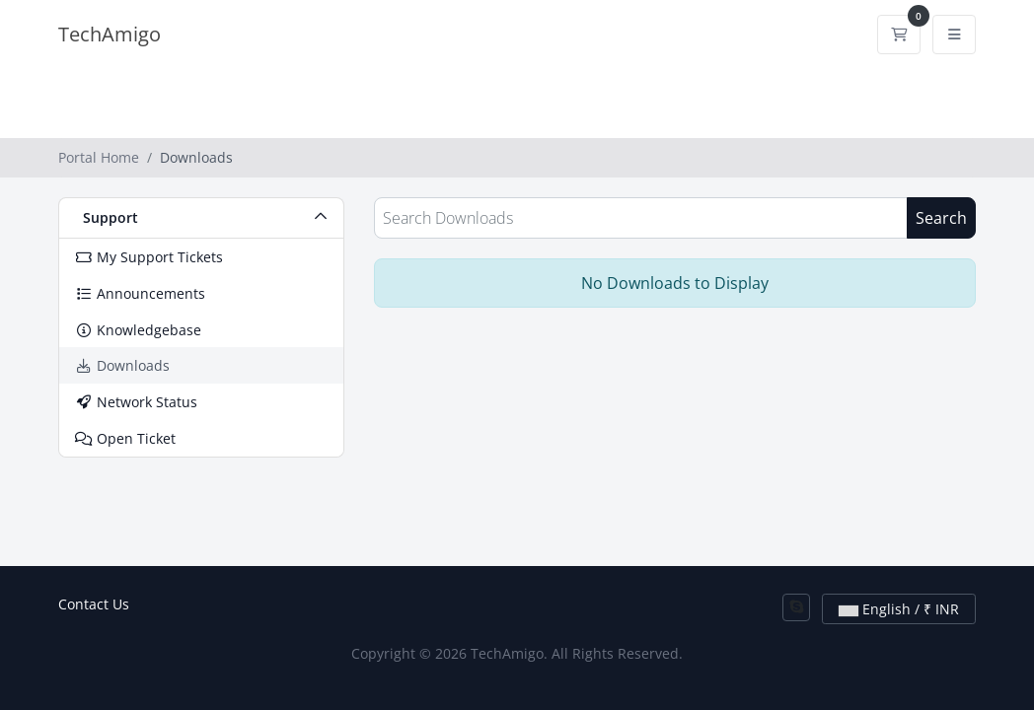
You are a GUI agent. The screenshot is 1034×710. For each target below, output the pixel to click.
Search (941, 218)
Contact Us (93, 604)
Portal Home (98, 157)
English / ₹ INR (899, 609)
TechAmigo (109, 34)
